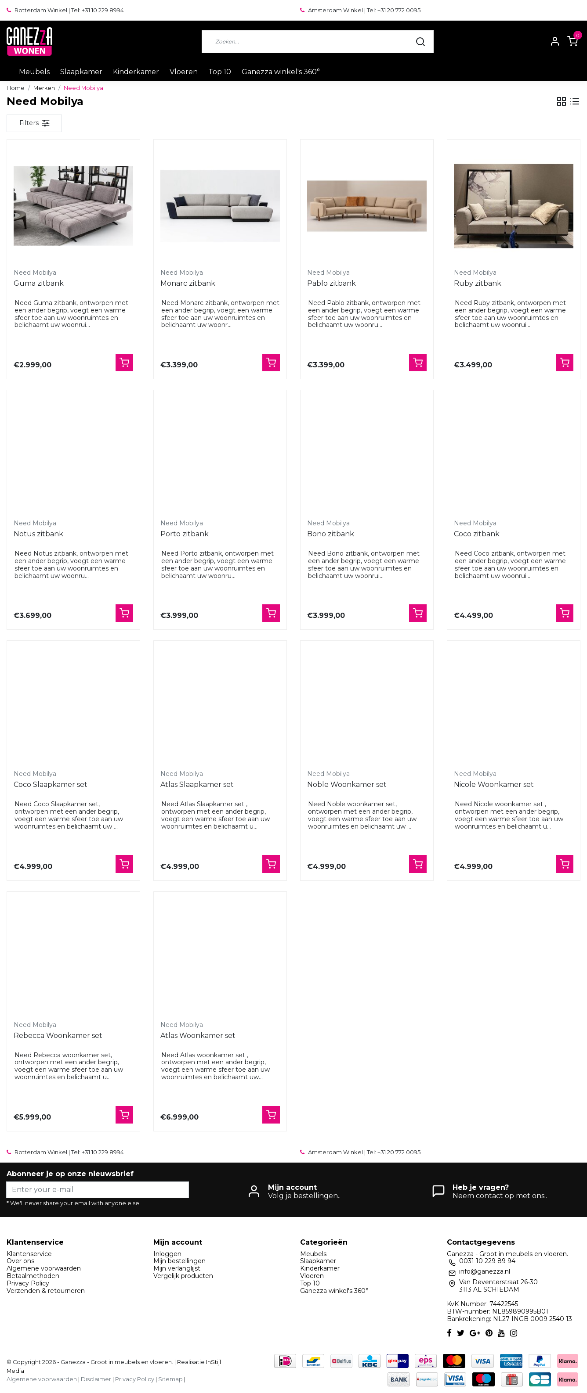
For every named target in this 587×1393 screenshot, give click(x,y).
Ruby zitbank (477, 283)
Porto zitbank (184, 534)
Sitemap (170, 1379)
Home (16, 88)
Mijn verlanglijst (176, 1268)
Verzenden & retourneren (46, 1291)
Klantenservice (29, 1254)
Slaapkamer (81, 72)
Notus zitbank (38, 534)
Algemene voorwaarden (44, 1268)
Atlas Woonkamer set (198, 1035)
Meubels (34, 72)
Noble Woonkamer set (347, 784)
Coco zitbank (477, 534)
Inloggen (167, 1254)
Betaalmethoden (33, 1276)
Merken (44, 88)
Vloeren (184, 72)
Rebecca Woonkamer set (58, 1035)
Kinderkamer (136, 72)
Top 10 (219, 72)
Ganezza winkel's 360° (281, 72)
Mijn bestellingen (179, 1261)
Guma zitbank (39, 283)
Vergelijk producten (183, 1276)
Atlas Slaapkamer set (197, 784)
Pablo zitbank (331, 283)
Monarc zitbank (187, 283)
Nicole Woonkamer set (494, 784)
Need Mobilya (83, 88)
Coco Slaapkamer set (50, 784)
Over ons (20, 1261)
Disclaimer (96, 1379)
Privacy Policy (28, 1283)
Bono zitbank (330, 534)
